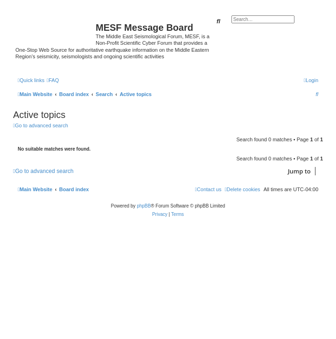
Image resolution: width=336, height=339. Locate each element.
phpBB (144, 205)
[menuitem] (53, 80)
